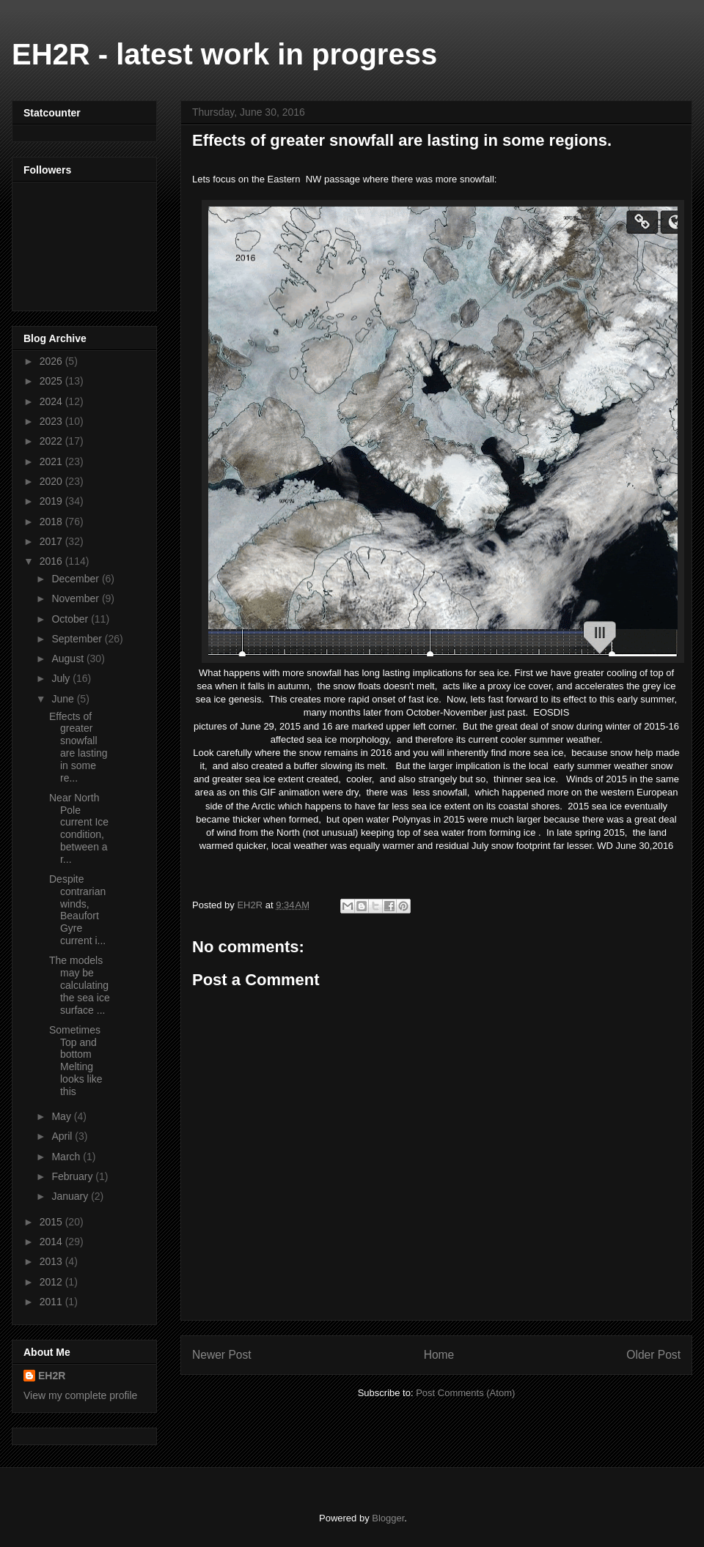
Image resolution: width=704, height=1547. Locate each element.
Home (439, 1354)
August (68, 658)
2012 (52, 1282)
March (67, 1156)
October (71, 619)
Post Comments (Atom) (465, 1392)
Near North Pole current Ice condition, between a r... (79, 828)
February (73, 1176)
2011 (52, 1301)
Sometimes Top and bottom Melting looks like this (76, 1060)
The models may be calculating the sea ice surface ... (79, 984)
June (63, 699)
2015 (52, 1222)
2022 (52, 441)
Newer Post (222, 1354)
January (71, 1196)
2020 (52, 481)
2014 (52, 1241)
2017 (52, 541)
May (62, 1116)
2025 (52, 381)
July (62, 678)
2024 (52, 401)
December (76, 579)
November (76, 598)
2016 (52, 561)
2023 (52, 421)
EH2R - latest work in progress (224, 54)
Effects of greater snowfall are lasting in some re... (78, 747)
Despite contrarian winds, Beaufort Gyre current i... (77, 909)
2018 (52, 521)
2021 (52, 461)
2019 (52, 501)
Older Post (653, 1354)
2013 (52, 1261)
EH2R (51, 1375)
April (63, 1136)
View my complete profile (80, 1395)
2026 (52, 361)
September (77, 639)
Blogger (388, 1518)
